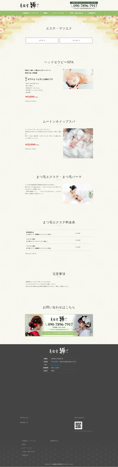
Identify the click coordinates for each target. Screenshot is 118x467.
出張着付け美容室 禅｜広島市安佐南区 (29, 5)
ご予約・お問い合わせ (76, 13)
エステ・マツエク (58, 13)
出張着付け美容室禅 (57, 464)
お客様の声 (91, 13)
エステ (41, 40)
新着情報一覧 (24, 422)
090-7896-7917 (56, 365)
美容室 (45, 13)
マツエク (75, 40)
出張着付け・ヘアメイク (30, 13)
